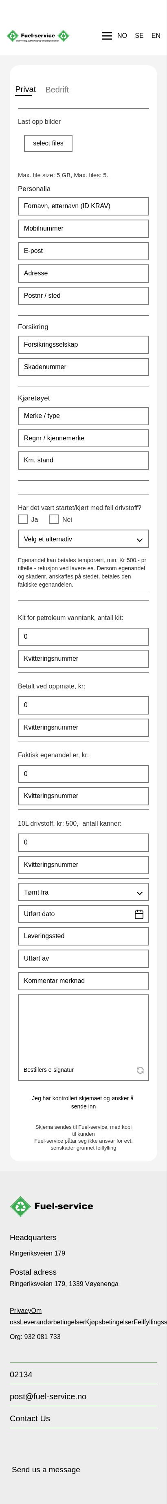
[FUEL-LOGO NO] (38, 36)
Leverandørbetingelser (52, 1322)
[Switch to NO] (122, 35)
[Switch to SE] (139, 35)
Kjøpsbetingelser (109, 1322)
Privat (23, 89)
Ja (34, 519)
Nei (67, 519)
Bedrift (55, 89)
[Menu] (107, 36)
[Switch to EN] (156, 35)
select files (48, 143)
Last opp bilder (39, 121)
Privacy (20, 1310)
